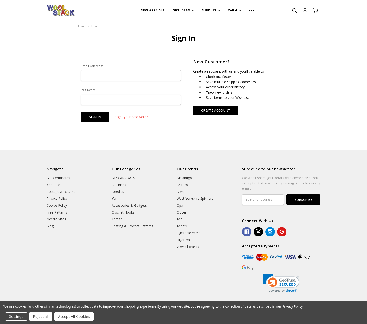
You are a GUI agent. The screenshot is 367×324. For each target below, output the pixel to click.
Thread (117, 219)
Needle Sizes (56, 219)
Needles (211, 10)
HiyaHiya (183, 240)
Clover (181, 212)
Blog (50, 226)
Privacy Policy (57, 198)
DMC (180, 191)
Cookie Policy (57, 205)
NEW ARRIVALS (153, 10)
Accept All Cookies (74, 316)
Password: (88, 90)
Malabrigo (184, 178)
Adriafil (182, 226)
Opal (180, 205)
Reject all (41, 316)
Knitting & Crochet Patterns (132, 226)
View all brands (188, 246)
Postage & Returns (61, 191)
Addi (180, 219)
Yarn (234, 10)
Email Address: (92, 66)
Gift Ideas (183, 10)
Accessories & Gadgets (129, 205)
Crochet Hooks (123, 212)
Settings (16, 316)
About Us (54, 185)
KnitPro (182, 185)
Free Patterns (57, 212)
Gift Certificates (58, 178)
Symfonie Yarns (188, 233)
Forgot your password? (130, 116)
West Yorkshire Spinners (195, 198)
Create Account (215, 110)
